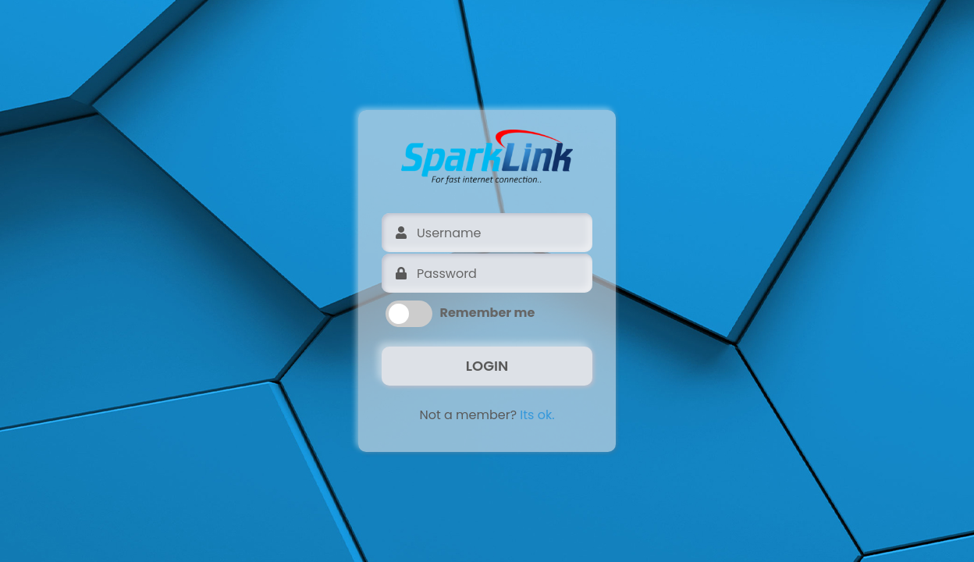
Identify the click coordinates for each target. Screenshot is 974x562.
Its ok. (537, 415)
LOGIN (487, 365)
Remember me (487, 313)
